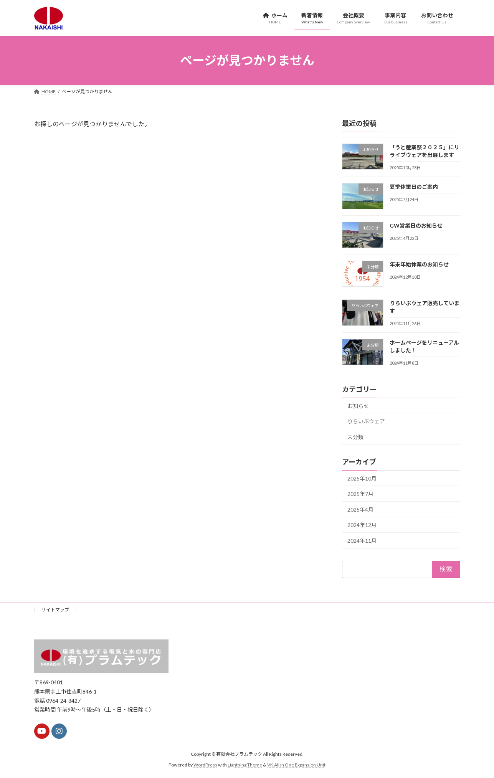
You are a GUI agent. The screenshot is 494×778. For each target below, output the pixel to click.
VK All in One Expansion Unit (296, 765)
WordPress (205, 765)
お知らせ (358, 405)
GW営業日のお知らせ (415, 225)
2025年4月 (360, 509)
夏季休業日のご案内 (413, 186)
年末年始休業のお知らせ (418, 264)
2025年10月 (362, 478)
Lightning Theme (245, 765)
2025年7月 (360, 494)
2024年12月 (362, 525)
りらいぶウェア (366, 421)
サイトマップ (55, 610)
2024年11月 (362, 540)
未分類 (355, 436)
